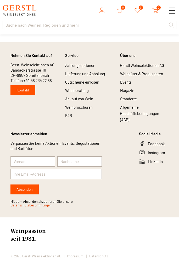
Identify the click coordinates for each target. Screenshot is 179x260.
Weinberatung (77, 90)
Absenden (24, 189)
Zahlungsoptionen (80, 65)
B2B (68, 115)
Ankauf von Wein (79, 98)
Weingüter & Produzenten (141, 73)
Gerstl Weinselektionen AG (142, 65)
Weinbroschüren (79, 107)
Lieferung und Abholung (85, 73)
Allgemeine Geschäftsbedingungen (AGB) (139, 113)
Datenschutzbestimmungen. (31, 205)
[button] (171, 25)
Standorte (128, 98)
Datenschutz (98, 256)
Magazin (127, 90)
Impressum (75, 256)
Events (126, 82)
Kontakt (22, 90)
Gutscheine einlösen (82, 82)
